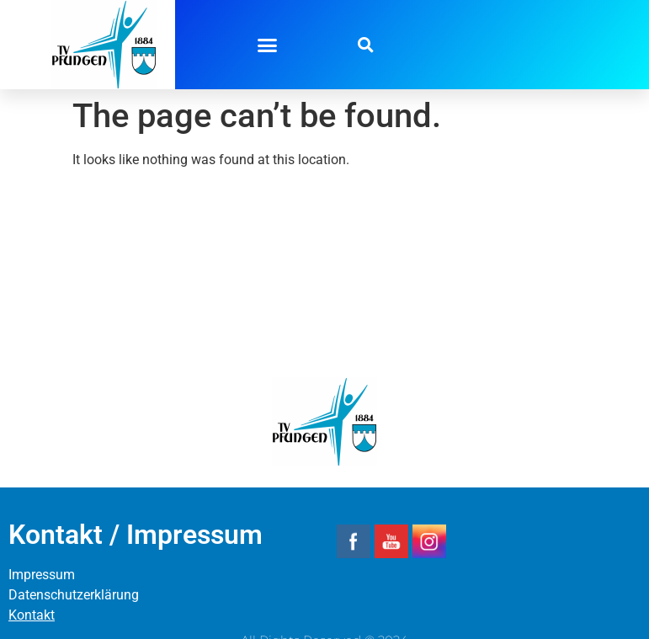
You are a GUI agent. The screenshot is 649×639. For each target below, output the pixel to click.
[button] (268, 45)
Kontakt (31, 615)
